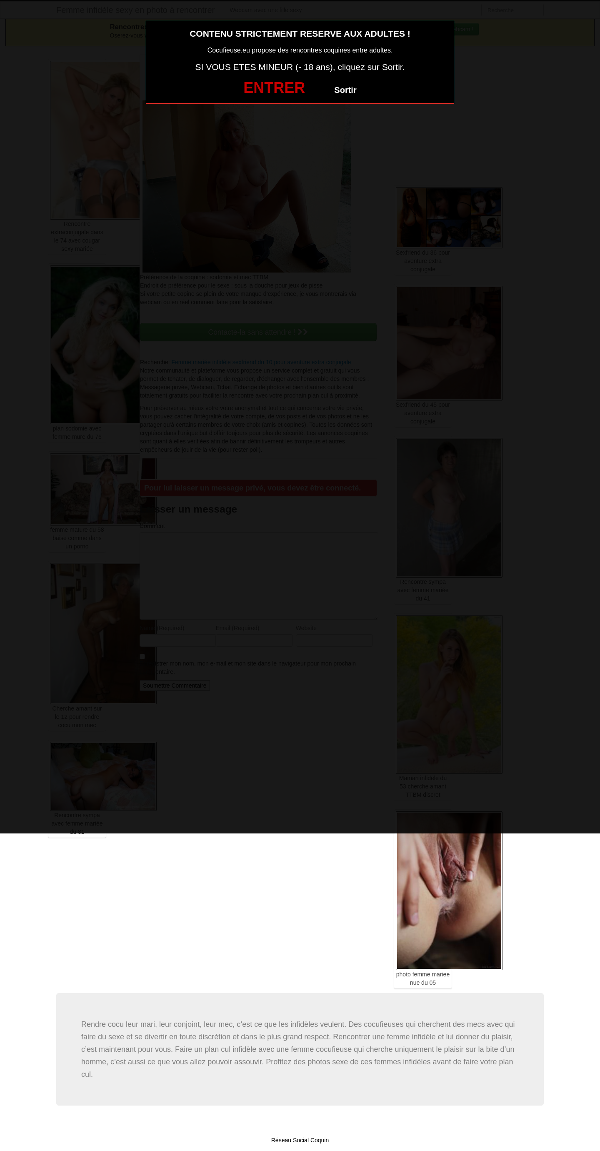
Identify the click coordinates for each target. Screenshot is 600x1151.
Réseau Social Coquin (300, 1140)
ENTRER (274, 87)
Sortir (345, 90)
